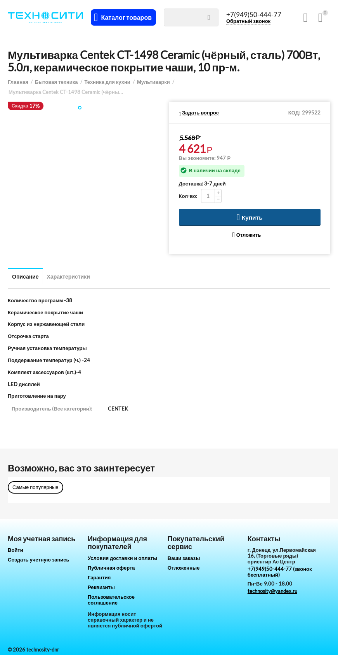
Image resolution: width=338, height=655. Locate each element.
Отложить (246, 235)
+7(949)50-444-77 (255, 15)
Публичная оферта (111, 568)
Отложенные (184, 568)
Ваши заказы (184, 558)
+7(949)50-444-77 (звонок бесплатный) (280, 572)
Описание (25, 276)
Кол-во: (188, 196)
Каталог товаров (127, 17)
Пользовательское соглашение (111, 600)
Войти (15, 550)
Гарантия (99, 577)
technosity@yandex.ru (272, 591)
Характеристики (68, 276)
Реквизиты (101, 587)
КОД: (294, 112)
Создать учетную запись (38, 559)
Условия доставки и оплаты (122, 558)
